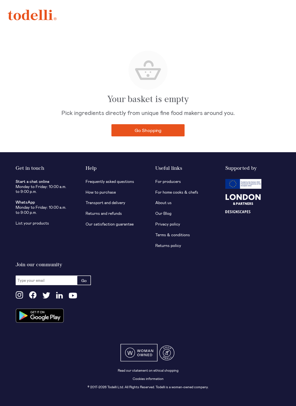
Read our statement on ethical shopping (148, 370)
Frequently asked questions (110, 181)
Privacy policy (167, 224)
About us (163, 202)
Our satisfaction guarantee (110, 224)
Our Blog (163, 213)
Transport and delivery (105, 202)
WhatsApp (25, 202)
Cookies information (148, 379)
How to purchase (101, 192)
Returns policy (168, 245)
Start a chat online (32, 181)
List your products (32, 223)
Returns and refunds (104, 213)
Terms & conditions (172, 234)
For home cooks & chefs (176, 192)
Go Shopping (148, 130)
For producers (168, 181)
